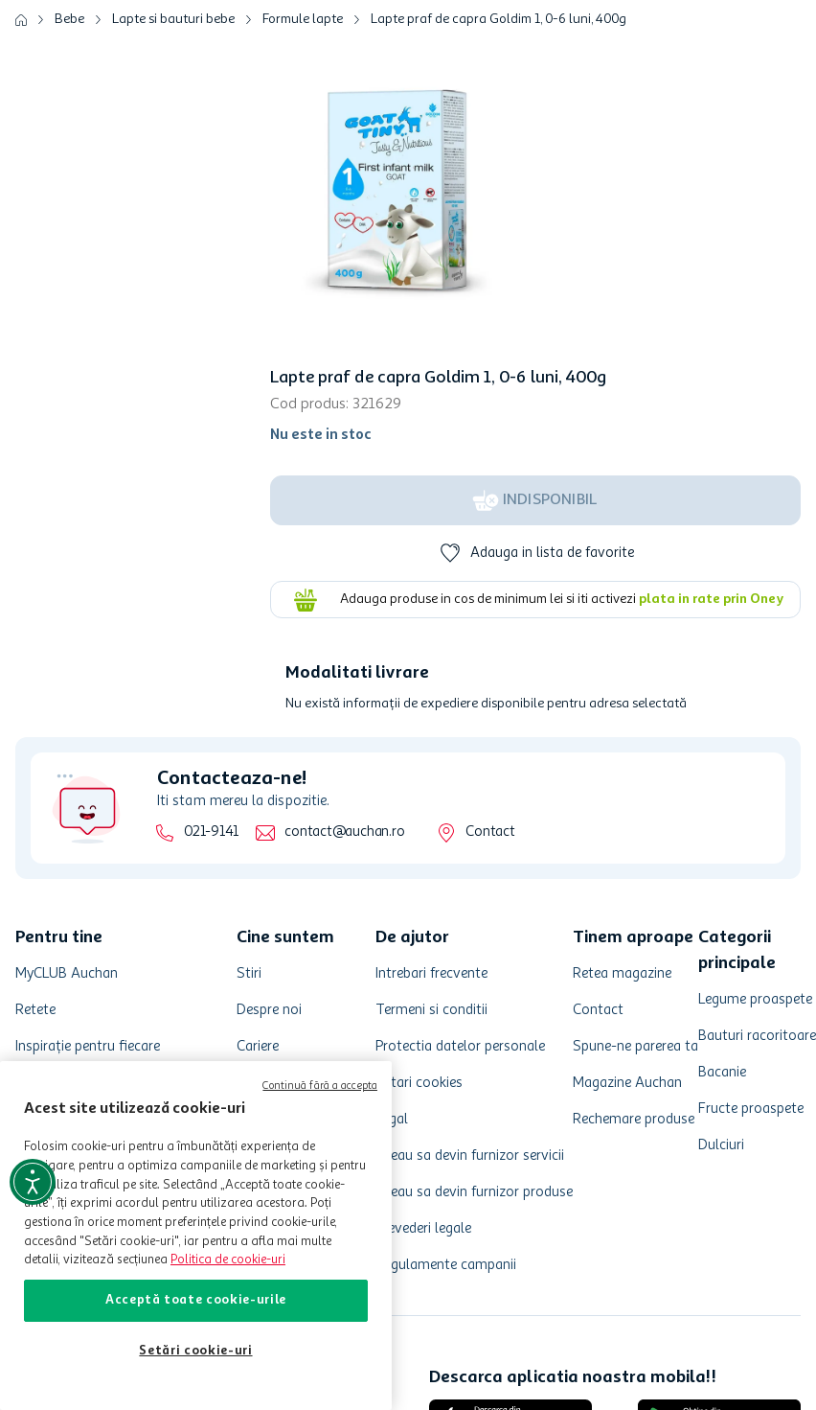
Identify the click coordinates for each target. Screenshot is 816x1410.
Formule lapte (302, 19)
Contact (489, 832)
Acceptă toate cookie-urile (195, 1300)
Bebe (69, 19)
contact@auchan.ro (344, 832)
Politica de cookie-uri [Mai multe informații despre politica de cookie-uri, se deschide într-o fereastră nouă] (227, 1260)
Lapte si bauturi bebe (173, 19)
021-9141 (211, 832)
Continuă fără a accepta (319, 1086)
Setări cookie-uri (195, 1351)
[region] (196, 1235)
